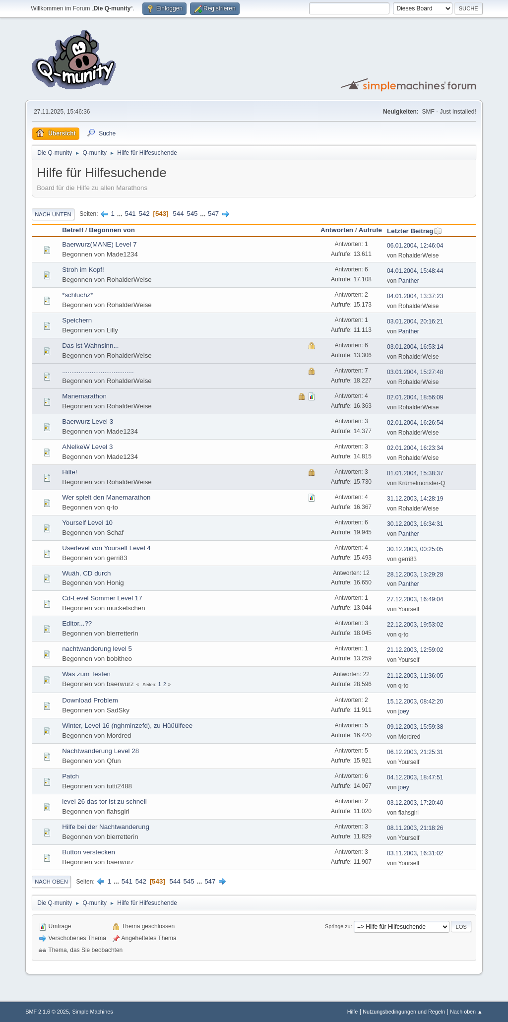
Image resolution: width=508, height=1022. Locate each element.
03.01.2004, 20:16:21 (415, 321)
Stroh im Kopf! (83, 269)
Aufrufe (370, 230)
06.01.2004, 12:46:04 (415, 245)
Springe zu (338, 926)
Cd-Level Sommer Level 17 (102, 598)
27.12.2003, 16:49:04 (415, 599)
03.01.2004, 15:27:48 (415, 372)
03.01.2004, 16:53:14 (415, 346)
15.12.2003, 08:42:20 (415, 701)
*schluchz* (77, 295)
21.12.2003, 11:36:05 (415, 675)
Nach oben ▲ (466, 1012)
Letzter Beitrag (414, 231)
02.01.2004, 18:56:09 (415, 397)
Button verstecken (88, 852)
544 (178, 213)
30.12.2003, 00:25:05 (415, 549)
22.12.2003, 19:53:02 (415, 624)
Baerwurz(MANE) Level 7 (99, 244)
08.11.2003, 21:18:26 (415, 828)
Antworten (336, 230)
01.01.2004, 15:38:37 (415, 473)
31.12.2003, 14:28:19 (415, 498)
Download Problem (90, 700)
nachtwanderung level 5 (97, 648)
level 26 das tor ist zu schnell (104, 801)
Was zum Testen (86, 674)
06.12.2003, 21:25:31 (415, 752)
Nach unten (53, 214)
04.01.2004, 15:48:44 (415, 270)
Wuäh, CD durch (86, 573)
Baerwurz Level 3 (87, 421)
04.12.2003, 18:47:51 (415, 777)
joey (403, 711)
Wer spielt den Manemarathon (106, 497)
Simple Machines (92, 1012)
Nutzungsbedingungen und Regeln (404, 1012)
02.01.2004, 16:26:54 (415, 422)
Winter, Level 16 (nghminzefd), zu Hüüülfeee (127, 725)
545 (192, 213)
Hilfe (352, 1012)
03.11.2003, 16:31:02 (415, 853)
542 (144, 213)
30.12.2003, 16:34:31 (415, 523)
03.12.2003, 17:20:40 (415, 802)
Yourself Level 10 (87, 522)
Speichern (77, 320)
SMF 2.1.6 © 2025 (47, 1012)
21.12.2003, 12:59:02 (415, 649)
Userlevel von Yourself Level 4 (106, 548)
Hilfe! (69, 472)
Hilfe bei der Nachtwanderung (105, 826)
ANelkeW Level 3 (87, 446)
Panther (408, 280)
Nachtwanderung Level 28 (100, 751)
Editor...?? (77, 623)
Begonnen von (112, 230)
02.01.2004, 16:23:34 (415, 448)
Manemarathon (84, 396)
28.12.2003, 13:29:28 (415, 574)
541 (130, 213)
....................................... (97, 371)
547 (213, 213)
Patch (70, 776)
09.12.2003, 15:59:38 (415, 726)
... (121, 213)
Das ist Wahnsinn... (90, 345)
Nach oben (51, 882)
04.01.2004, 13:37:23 (415, 296)
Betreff (72, 230)
